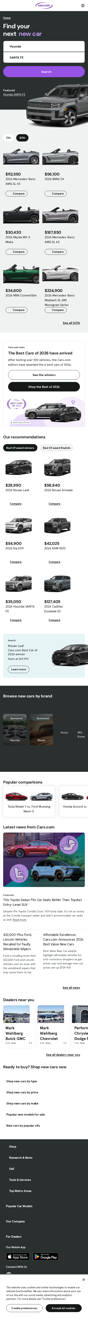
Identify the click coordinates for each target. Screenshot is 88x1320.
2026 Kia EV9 (15, 548)
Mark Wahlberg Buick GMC (16, 1033)
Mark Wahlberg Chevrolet (49, 1033)
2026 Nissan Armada (58, 490)
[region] (44, 1297)
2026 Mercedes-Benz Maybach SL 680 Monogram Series (60, 300)
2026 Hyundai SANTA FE (20, 608)
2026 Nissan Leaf (17, 490)
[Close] (83, 1279)
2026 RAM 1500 (55, 548)
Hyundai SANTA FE (14, 94)
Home (7, 18)
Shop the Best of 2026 (44, 387)
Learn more (18, 669)
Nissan (41, 740)
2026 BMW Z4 (54, 179)
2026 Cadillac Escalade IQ (53, 608)
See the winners (44, 375)
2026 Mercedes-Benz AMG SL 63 (60, 239)
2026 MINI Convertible (21, 295)
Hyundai (15, 740)
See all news (74, 988)
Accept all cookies (63, 1308)
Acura (64, 732)
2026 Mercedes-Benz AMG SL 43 (20, 181)
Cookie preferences (24, 1308)
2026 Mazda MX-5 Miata (18, 239)
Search (44, 72)
